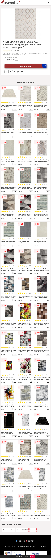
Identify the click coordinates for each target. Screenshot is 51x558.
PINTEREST (30, 541)
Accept (32, 556)
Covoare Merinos (8, 530)
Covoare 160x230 (22, 530)
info (15, 109)
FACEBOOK (20, 541)
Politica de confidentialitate (26, 546)
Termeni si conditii (10, 546)
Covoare (33, 530)
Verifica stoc (33, 66)
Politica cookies (41, 546)
